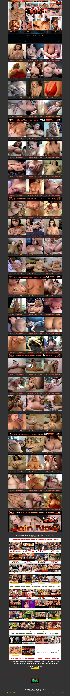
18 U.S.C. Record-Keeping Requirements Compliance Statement (58, 692)
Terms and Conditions (31, 692)
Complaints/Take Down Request (15, 692)
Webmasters (44, 692)
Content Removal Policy (5, 692)
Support (39, 692)
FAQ (37, 692)
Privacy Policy (24, 692)
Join (55, 41)
